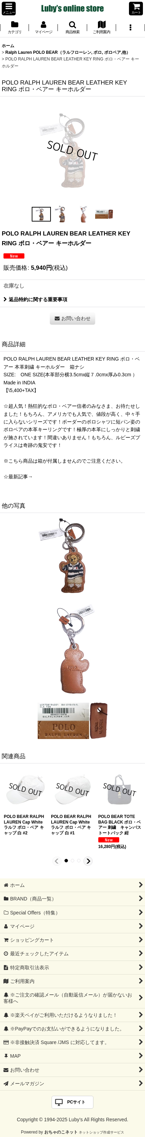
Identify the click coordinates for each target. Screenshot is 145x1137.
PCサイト (76, 1102)
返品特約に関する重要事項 (35, 299)
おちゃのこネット (61, 1132)
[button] (9, 8)
